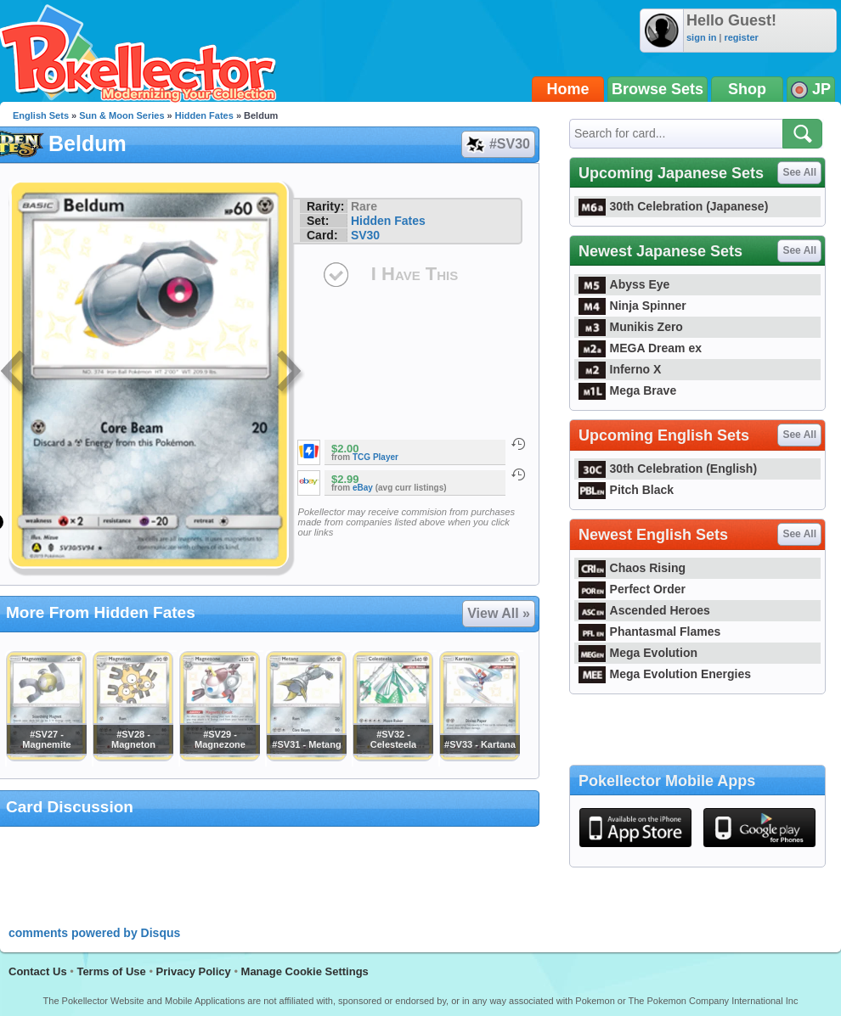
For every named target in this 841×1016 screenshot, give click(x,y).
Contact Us (37, 971)
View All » (498, 613)
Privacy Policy (193, 971)
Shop (747, 89)
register (741, 37)
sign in (701, 37)
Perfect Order (632, 589)
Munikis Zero (631, 327)
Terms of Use (110, 971)
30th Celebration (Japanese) (673, 206)
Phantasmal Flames (649, 631)
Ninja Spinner (632, 305)
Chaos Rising (632, 568)
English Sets (41, 115)
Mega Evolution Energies (665, 674)
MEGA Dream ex (640, 348)
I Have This (414, 273)
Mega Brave (627, 390)
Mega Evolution (638, 653)
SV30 (365, 235)
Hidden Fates (204, 115)
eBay (363, 487)
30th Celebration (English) (668, 468)
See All (799, 172)
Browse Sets (657, 89)
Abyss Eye (624, 284)
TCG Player (375, 457)
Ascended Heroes (644, 610)
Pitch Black (626, 490)
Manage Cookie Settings (305, 971)
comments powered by (94, 933)
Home (568, 89)
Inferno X (620, 369)
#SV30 (497, 144)
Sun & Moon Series (121, 115)
